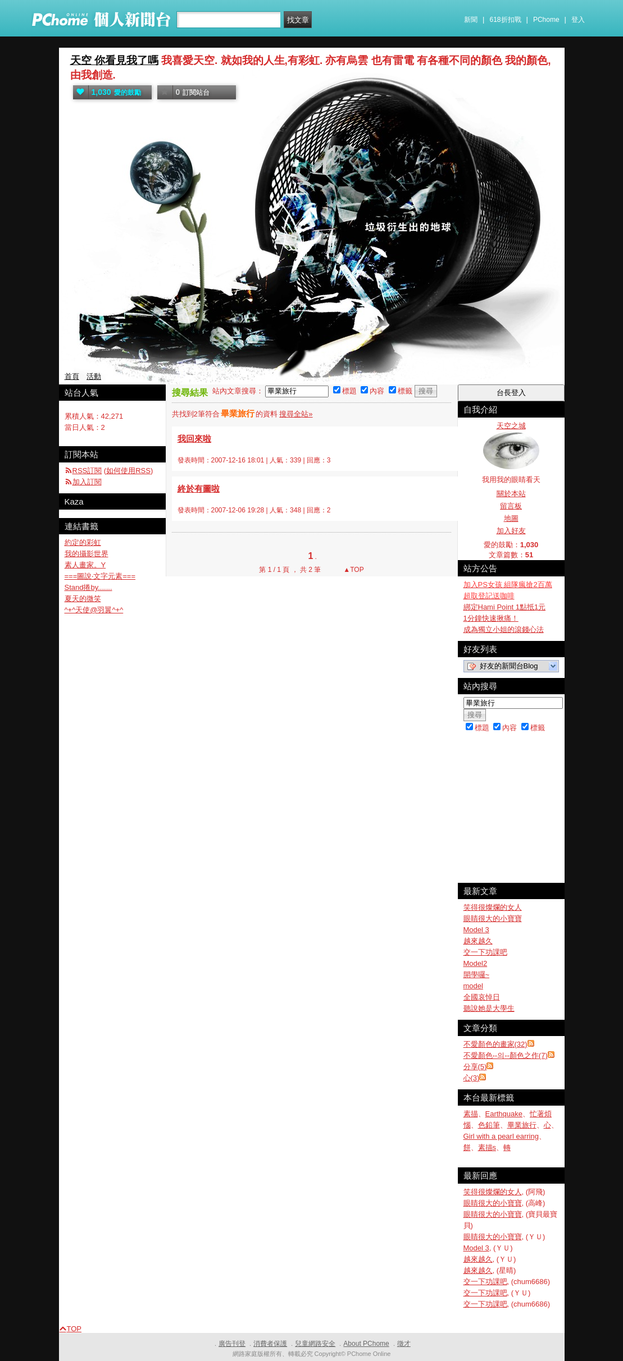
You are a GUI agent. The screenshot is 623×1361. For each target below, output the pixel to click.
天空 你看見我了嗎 (114, 60)
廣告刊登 (232, 1344)
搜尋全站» (295, 414)
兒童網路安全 (315, 1344)
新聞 (471, 20)
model (473, 986)
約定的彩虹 (83, 542)
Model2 (475, 963)
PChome (546, 20)
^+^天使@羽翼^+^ (94, 610)
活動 (94, 376)
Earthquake (504, 1114)
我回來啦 (194, 438)
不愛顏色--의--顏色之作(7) (505, 1055)
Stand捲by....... (88, 587)
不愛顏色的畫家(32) (495, 1044)
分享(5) (475, 1066)
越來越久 (478, 941)
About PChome (366, 1344)
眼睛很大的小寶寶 (492, 918)
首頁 (72, 376)
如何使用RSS (128, 470)
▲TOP (353, 570)
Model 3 (476, 929)
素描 (470, 1114)
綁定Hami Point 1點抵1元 (504, 607)
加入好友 (511, 530)
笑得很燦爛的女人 (492, 907)
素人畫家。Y (85, 565)
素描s (487, 1147)
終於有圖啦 (199, 488)
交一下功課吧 (485, 952)
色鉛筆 (489, 1125)
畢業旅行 (521, 1125)
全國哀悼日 (481, 997)
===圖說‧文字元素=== (100, 576)
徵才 (404, 1344)
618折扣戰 (505, 20)
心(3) (471, 1078)
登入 (578, 20)
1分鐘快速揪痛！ (491, 618)
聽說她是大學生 (489, 1008)
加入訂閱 (87, 482)
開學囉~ (476, 974)
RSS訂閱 (87, 470)
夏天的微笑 (83, 598)
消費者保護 (270, 1344)
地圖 (511, 518)
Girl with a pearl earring (501, 1136)
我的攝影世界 (86, 553)
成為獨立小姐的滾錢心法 (503, 629)
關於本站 (511, 493)
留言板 (511, 506)
